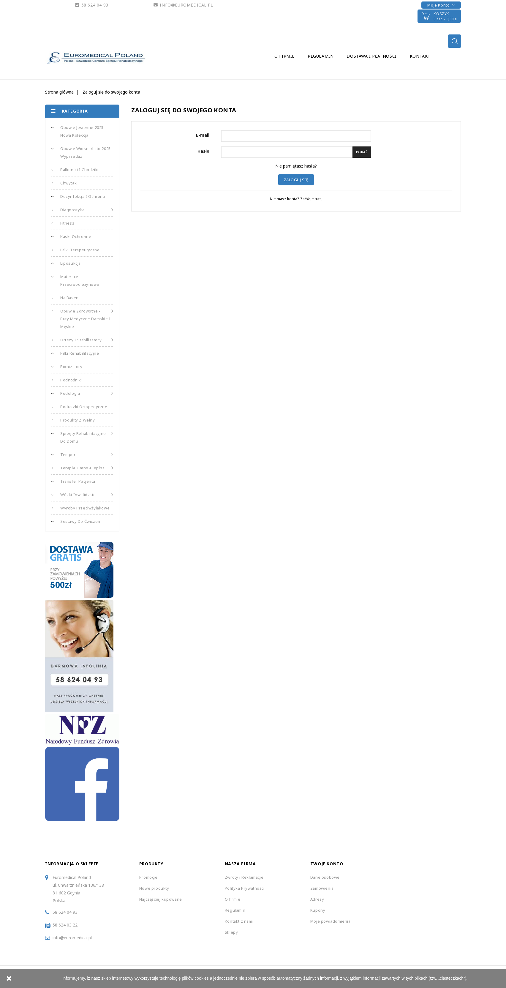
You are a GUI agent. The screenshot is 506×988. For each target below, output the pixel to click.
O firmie (284, 56)
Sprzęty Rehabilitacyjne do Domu (86, 437)
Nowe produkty (154, 888)
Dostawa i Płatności (371, 56)
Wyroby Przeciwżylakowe (85, 508)
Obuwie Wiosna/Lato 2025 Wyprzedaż (85, 152)
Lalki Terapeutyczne (79, 249)
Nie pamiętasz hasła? (296, 166)
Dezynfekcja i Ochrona (82, 196)
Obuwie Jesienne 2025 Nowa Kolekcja (82, 131)
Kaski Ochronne (75, 236)
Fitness (67, 223)
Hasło (203, 151)
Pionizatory (71, 366)
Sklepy (231, 932)
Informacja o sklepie (72, 864)
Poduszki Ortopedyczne (83, 406)
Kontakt (420, 56)
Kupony (317, 910)
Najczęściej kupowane (160, 899)
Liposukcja (70, 263)
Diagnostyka (86, 210)
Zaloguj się (296, 179)
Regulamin (320, 56)
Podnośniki (71, 380)
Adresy (317, 899)
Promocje (148, 877)
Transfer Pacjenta (77, 481)
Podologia (86, 393)
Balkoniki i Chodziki (79, 169)
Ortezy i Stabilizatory (86, 340)
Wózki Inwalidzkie (86, 494)
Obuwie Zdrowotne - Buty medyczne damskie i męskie (86, 318)
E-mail (202, 135)
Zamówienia (322, 888)
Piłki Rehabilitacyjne (79, 353)
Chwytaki (69, 183)
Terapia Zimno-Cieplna (86, 468)
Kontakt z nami (239, 921)
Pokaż (362, 152)
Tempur (86, 454)
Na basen (69, 297)
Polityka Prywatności (245, 888)
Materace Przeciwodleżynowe (79, 280)
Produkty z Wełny (77, 420)
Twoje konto (326, 864)
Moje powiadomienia (330, 921)
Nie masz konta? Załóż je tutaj (296, 198)
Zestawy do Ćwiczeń (80, 521)
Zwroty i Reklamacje (244, 877)
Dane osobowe (325, 877)
